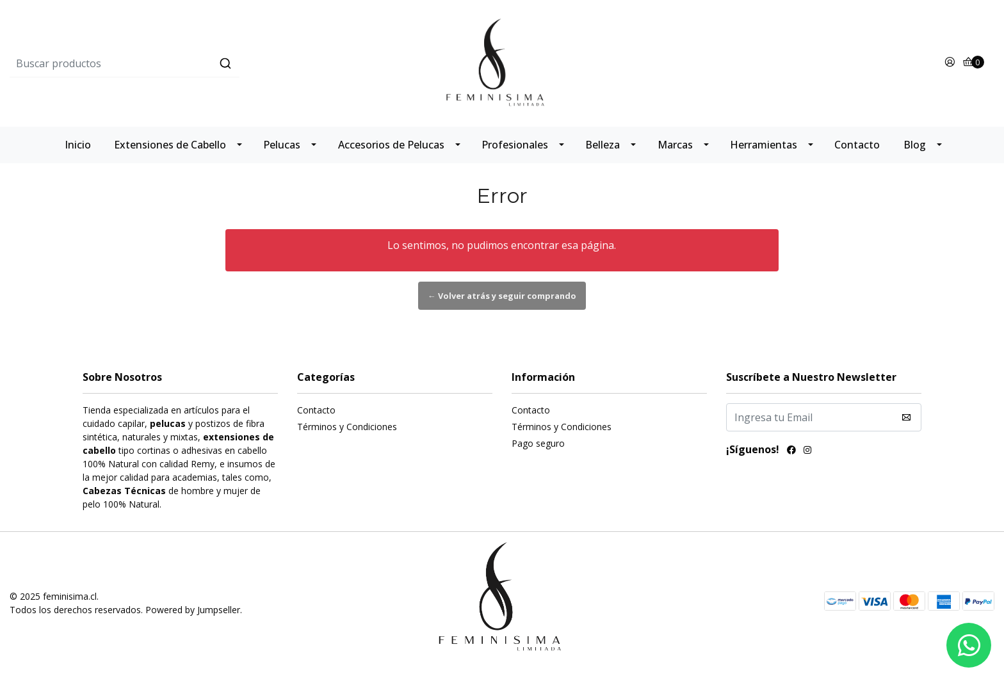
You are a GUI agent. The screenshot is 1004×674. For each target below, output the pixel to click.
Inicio (78, 145)
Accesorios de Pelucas (391, 145)
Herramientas (763, 145)
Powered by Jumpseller (192, 610)
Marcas (675, 145)
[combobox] (174, 63)
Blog (914, 145)
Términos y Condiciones (347, 427)
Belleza (602, 145)
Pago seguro (538, 443)
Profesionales (515, 145)
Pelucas (281, 145)
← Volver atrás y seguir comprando (502, 295)
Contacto (857, 145)
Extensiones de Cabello (170, 145)
